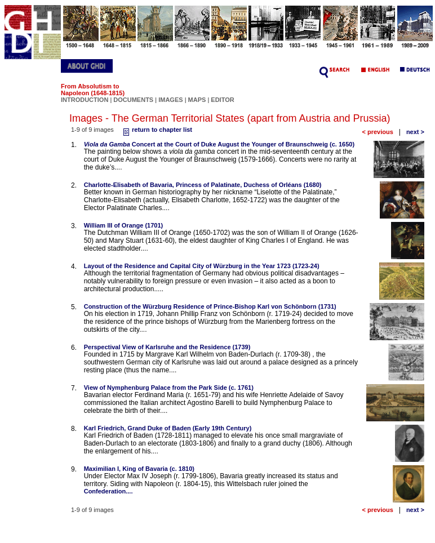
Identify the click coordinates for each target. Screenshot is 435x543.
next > (415, 131)
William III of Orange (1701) (123, 225)
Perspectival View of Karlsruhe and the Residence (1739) (167, 347)
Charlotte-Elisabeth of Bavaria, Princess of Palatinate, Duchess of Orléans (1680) (203, 184)
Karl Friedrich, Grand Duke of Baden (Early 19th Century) (168, 428)
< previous (377, 131)
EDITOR (222, 99)
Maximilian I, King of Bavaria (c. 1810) (139, 468)
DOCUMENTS (133, 99)
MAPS (197, 99)
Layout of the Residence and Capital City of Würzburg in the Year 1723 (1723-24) (201, 265)
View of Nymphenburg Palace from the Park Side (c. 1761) (169, 387)
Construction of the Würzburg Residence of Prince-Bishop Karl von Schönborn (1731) (210, 306)
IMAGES (170, 99)
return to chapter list (156, 129)
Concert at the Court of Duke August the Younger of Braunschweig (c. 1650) (219, 144)
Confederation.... (108, 491)
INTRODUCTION (84, 99)
